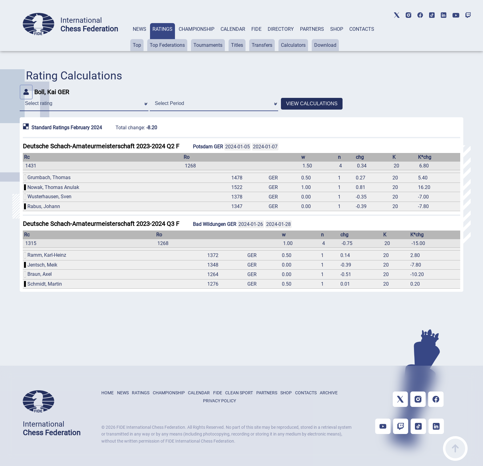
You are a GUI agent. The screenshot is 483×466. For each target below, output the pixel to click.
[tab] (139, 37)
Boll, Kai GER (44, 92)
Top (137, 45)
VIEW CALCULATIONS (312, 103)
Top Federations (167, 45)
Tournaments (207, 45)
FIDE (256, 29)
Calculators (293, 45)
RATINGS (162, 29)
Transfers (262, 45)
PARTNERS (312, 29)
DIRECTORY (281, 29)
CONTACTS (361, 29)
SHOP (336, 29)
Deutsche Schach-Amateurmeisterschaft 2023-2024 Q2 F (101, 146)
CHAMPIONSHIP (196, 29)
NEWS (139, 29)
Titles (237, 45)
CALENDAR (233, 29)
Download (325, 45)
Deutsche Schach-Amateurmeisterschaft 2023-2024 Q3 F (101, 223)
